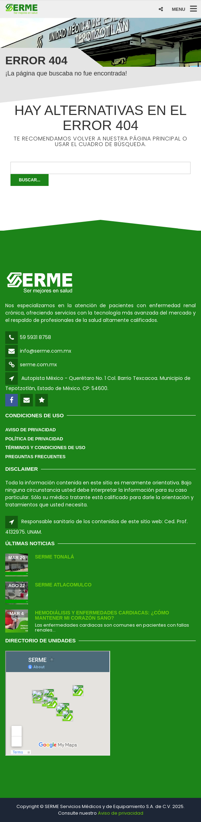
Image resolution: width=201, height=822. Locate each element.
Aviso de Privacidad (30, 429)
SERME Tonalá (54, 557)
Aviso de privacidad (120, 813)
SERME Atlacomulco (63, 584)
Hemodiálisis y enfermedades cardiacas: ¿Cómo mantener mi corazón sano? (102, 615)
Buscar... (29, 180)
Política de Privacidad (34, 438)
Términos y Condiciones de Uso (45, 447)
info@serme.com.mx (45, 350)
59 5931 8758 (35, 337)
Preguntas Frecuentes (35, 456)
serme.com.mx (38, 364)
